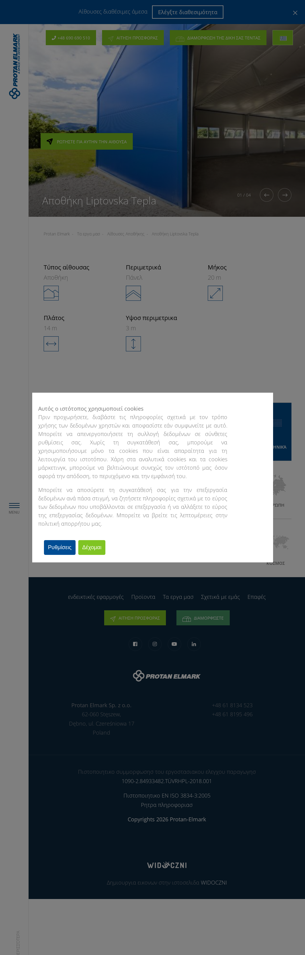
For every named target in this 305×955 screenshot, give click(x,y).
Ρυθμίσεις (61, 547)
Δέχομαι (97, 547)
